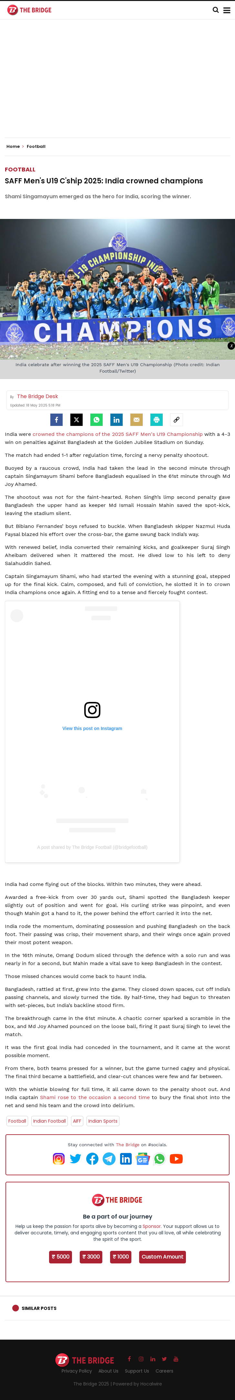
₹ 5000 (60, 1257)
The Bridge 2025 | (93, 1384)
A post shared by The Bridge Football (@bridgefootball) (92, 847)
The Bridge (127, 1144)
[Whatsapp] (96, 419)
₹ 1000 (121, 1257)
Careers (164, 1371)
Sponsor (152, 1226)
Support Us (137, 1371)
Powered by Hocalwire (137, 1384)
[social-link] (176, 419)
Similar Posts (39, 1308)
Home (15, 146)
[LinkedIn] (116, 419)
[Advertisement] (120, 84)
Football (20, 169)
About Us (108, 1371)
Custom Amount (162, 1257)
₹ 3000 (91, 1257)
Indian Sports (103, 1121)
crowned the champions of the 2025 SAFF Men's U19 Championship (118, 434)
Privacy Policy (77, 1371)
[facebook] (56, 419)
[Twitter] (76, 419)
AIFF (77, 1121)
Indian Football (49, 1121)
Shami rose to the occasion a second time (95, 1097)
